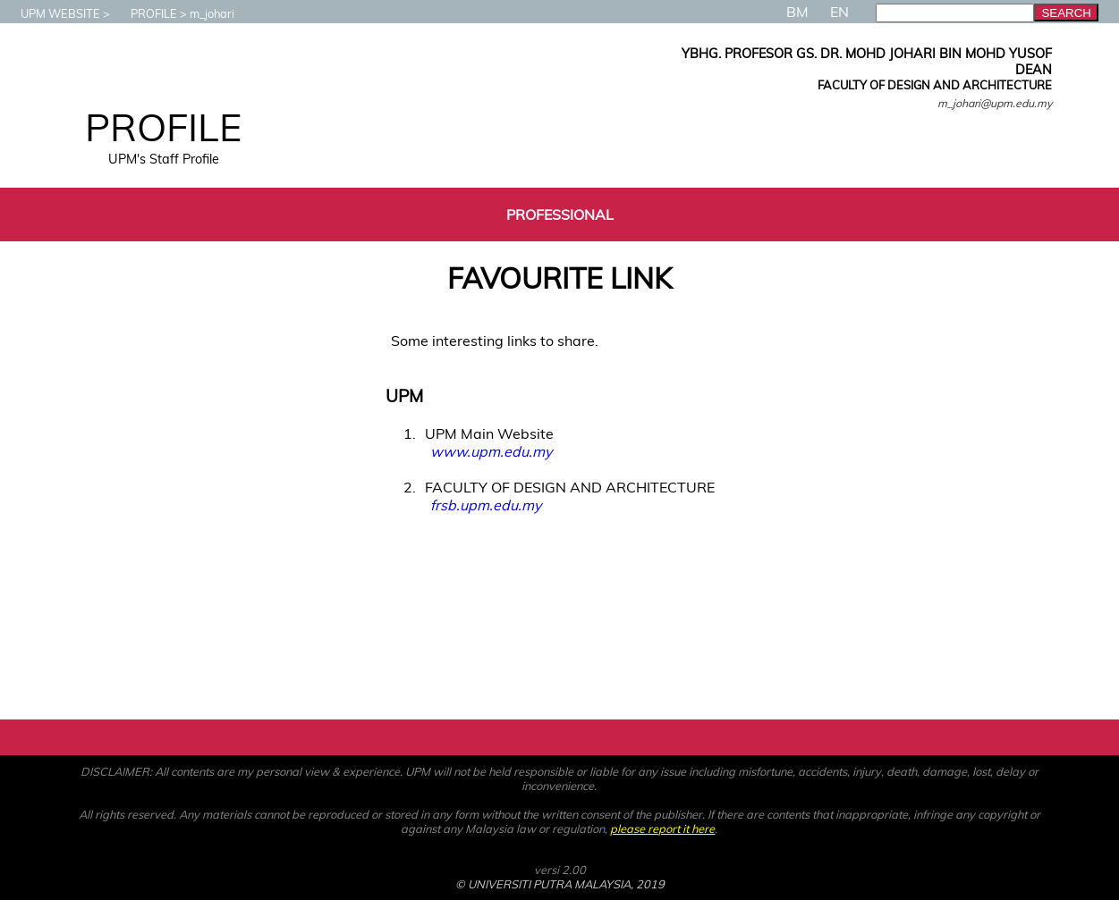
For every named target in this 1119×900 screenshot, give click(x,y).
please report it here (662, 828)
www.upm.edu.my (491, 451)
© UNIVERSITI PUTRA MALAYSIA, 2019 (560, 884)
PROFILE (145, 13)
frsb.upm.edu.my (485, 505)
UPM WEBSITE (51, 13)
